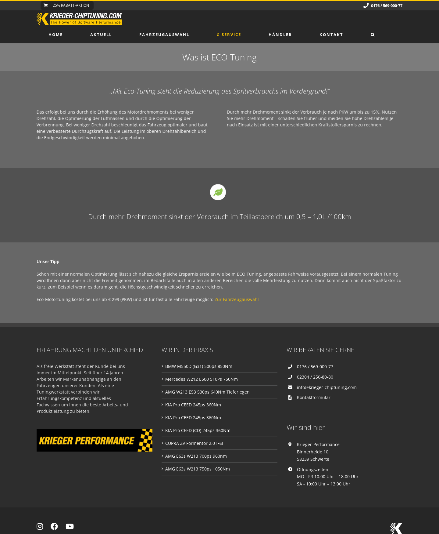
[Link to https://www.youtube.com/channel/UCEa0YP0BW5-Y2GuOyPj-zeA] (70, 526)
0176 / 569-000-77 (315, 366)
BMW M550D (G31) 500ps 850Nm (198, 366)
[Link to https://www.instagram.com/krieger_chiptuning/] (40, 526)
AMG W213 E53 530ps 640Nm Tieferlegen (207, 392)
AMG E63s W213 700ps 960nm (196, 456)
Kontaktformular (313, 397)
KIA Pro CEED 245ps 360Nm (193, 405)
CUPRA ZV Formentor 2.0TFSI (194, 443)
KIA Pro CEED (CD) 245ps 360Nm (197, 430)
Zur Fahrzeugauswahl (237, 304)
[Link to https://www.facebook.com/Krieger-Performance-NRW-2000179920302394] (54, 526)
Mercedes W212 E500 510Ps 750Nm (201, 379)
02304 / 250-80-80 (315, 377)
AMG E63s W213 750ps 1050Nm (197, 469)
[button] (373, 34)
